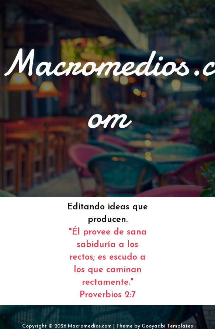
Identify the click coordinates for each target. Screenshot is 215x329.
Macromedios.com (90, 326)
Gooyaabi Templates (167, 326)
